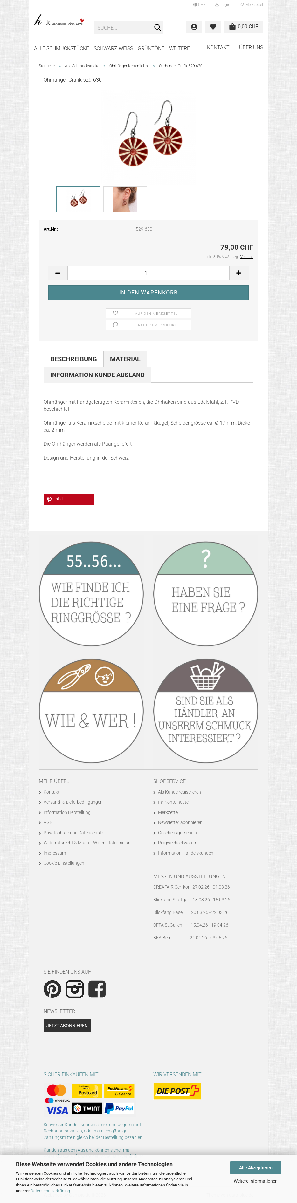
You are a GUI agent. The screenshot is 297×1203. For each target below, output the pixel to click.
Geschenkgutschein (177, 832)
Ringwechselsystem (177, 842)
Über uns (251, 47)
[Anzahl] (148, 273)
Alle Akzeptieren (256, 1167)
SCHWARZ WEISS (113, 48)
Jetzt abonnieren (67, 1025)
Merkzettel (251, 5)
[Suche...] (157, 28)
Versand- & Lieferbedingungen (73, 802)
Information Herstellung (67, 812)
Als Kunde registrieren (179, 791)
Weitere (179, 48)
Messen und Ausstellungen (189, 877)
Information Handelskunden (185, 852)
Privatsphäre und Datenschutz (74, 832)
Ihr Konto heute (173, 802)
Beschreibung (73, 359)
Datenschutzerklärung (50, 1190)
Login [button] (222, 5)
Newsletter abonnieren (180, 822)
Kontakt (218, 47)
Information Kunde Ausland (97, 375)
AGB (48, 822)
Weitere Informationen (256, 1181)
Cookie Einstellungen (64, 863)
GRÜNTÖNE (151, 48)
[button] (200, 5)
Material (125, 359)
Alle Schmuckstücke (61, 48)
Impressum (55, 852)
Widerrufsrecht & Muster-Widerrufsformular (87, 842)
